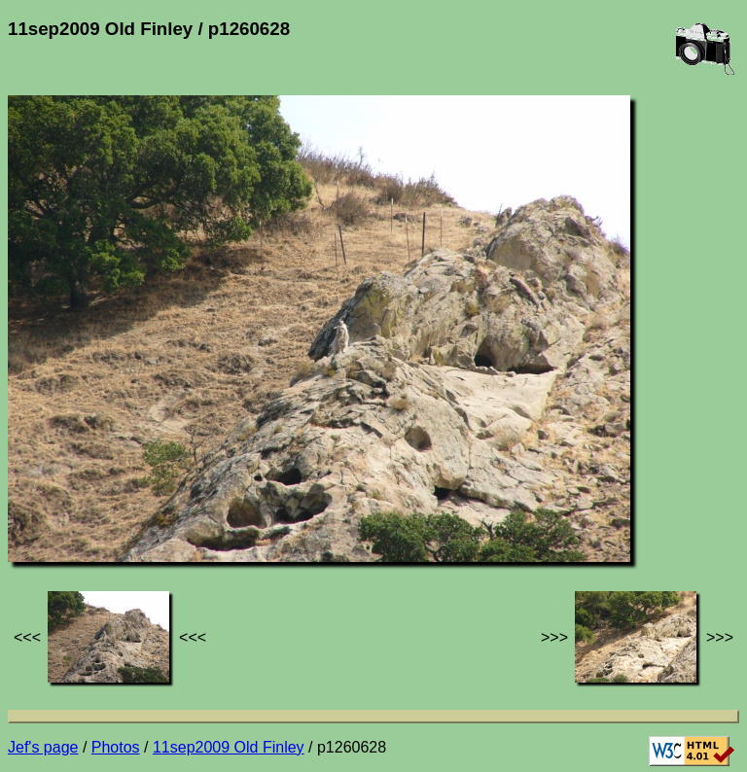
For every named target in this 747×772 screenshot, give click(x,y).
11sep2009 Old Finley (228, 747)
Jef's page (43, 747)
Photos (115, 747)
